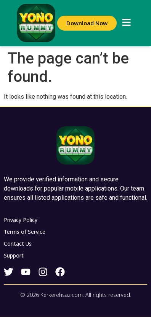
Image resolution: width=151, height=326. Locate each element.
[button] (126, 23)
